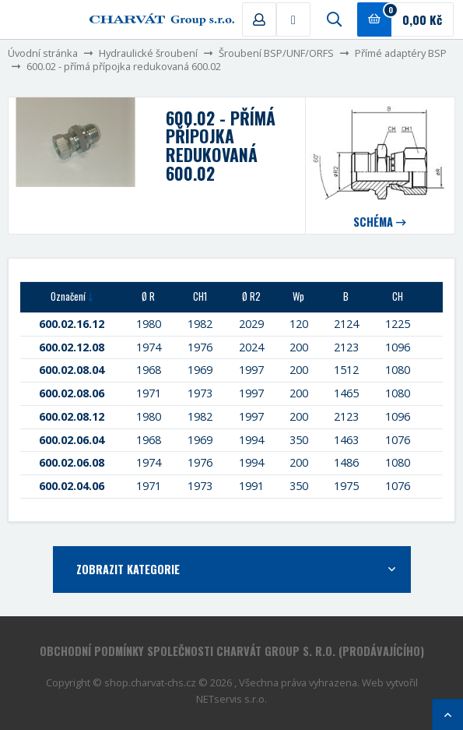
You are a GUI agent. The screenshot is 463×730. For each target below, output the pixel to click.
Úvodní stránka (43, 53)
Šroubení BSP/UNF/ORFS (276, 53)
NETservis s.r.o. (231, 699)
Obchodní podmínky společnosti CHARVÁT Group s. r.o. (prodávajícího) (232, 651)
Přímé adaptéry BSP (401, 53)
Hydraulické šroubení (148, 53)
